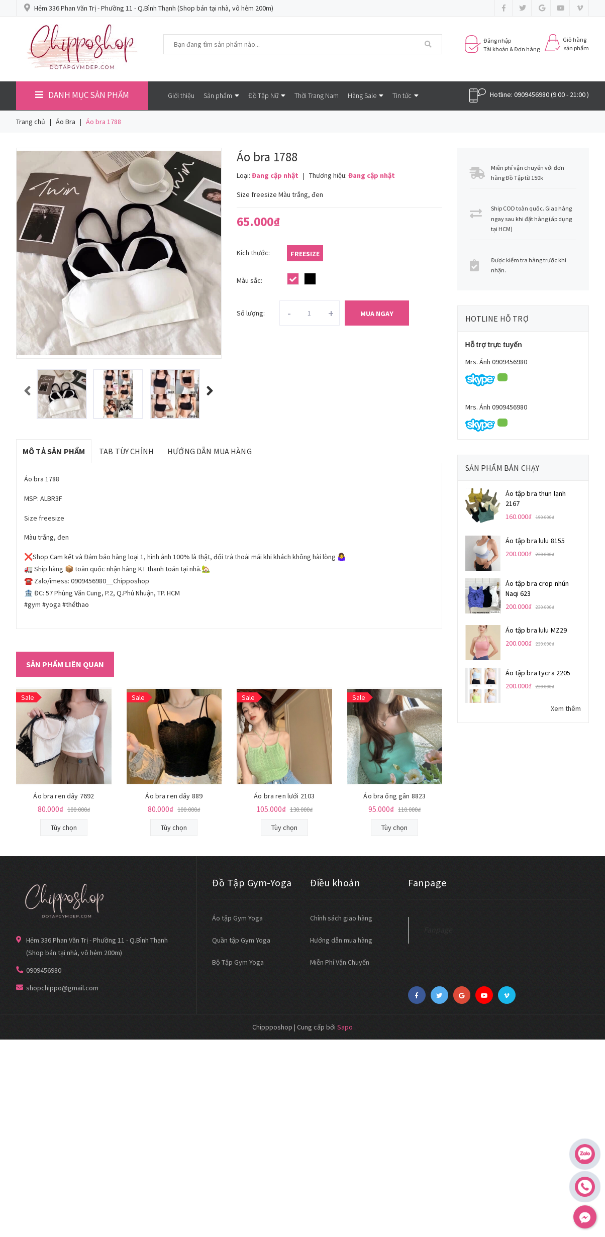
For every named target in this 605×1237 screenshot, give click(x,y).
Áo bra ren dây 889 (174, 795)
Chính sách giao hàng (341, 917)
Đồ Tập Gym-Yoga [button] (252, 882)
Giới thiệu (181, 95)
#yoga (51, 604)
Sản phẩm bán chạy (502, 468)
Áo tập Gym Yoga (237, 917)
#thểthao (75, 604)
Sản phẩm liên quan (65, 664)
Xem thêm (566, 708)
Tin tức (405, 95)
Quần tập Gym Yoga (241, 940)
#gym (32, 604)
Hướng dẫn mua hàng (341, 940)
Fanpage (438, 930)
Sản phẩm (221, 95)
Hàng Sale (365, 95)
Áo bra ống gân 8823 (394, 795)
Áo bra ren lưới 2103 (284, 795)
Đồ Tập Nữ (266, 95)
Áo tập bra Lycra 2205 (538, 672)
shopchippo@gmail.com (62, 987)
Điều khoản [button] (335, 882)
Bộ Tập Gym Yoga (238, 962)
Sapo (345, 1027)
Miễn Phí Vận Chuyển (339, 962)
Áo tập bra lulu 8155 (535, 540)
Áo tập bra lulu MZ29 (536, 630)
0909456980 (531, 94)
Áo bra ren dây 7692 (63, 795)
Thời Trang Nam (316, 95)
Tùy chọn (64, 827)
